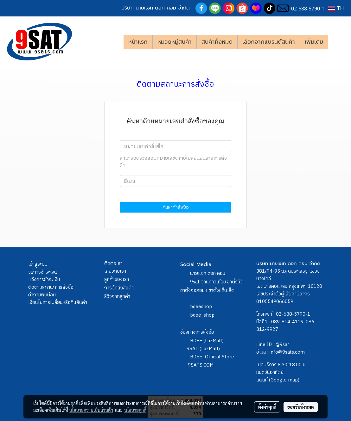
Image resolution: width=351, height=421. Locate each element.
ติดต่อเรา (113, 264)
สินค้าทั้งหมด (217, 41)
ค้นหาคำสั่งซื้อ (176, 207)
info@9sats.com (287, 352)
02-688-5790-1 (293, 314)
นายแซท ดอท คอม (207, 273)
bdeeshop (201, 307)
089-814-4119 (287, 322)
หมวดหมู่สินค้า (174, 41)
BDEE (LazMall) (207, 341)
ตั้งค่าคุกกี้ (267, 407)
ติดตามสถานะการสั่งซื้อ (50, 287)
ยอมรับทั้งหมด (300, 407)
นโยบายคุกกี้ (135, 410)
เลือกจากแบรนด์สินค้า (268, 41)
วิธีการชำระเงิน (42, 272)
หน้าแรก (138, 41)
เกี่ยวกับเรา (115, 271)
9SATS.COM (201, 365)
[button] (337, 41)
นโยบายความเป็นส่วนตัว (91, 410)
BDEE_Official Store (212, 357)
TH (336, 8)
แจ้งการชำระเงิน (44, 280)
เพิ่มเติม (314, 41)
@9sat (282, 345)
